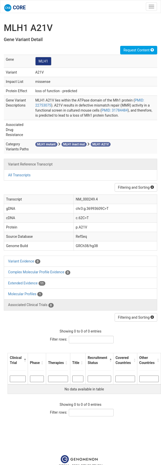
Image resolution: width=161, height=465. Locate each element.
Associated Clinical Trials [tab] (31, 305)
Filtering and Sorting (136, 187)
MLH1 (43, 61)
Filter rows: (58, 339)
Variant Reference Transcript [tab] (30, 164)
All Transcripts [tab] (19, 175)
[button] (25, 360)
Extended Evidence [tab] (26, 283)
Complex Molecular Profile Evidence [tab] (39, 272)
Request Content (138, 50)
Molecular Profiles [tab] (25, 294)
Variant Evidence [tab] (24, 261)
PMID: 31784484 (115, 110)
